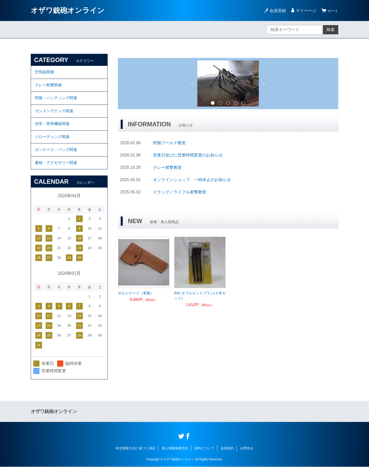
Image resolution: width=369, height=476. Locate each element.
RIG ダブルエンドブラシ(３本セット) (199, 295)
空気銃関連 (45, 72)
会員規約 (227, 457)
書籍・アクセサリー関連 (57, 171)
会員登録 (276, 10)
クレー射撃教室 (167, 167)
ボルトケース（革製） (136, 293)
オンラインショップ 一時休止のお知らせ (192, 180)
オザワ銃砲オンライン (68, 10)
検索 (330, 29)
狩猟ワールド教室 (169, 143)
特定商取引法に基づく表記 (136, 457)
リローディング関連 (53, 143)
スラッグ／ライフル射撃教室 (179, 192)
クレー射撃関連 (49, 87)
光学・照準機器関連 (53, 129)
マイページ (304, 10)
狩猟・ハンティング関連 (57, 101)
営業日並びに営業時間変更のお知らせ (188, 155)
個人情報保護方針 (175, 457)
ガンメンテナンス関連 (55, 115)
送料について (204, 457)
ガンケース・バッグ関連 (57, 157)
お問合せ (246, 457)
